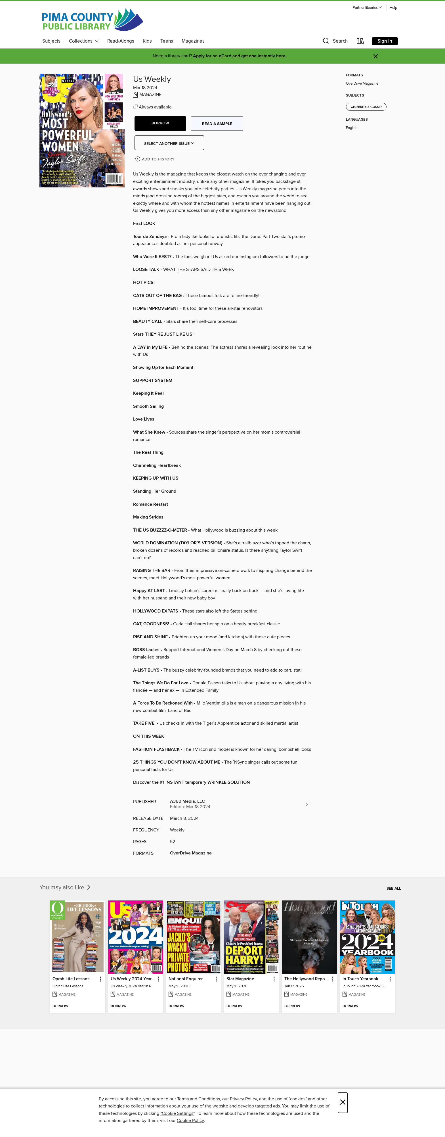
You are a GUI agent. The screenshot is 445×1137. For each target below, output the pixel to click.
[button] (367, 8)
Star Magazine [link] (240, 979)
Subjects (51, 41)
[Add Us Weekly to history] (155, 159)
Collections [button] (84, 41)
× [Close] (342, 1103)
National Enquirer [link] (186, 979)
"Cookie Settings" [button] (177, 1113)
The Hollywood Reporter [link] (306, 979)
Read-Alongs (120, 41)
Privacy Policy (243, 1099)
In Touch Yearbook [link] (360, 979)
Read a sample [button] (217, 123)
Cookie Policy (190, 1120)
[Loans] (360, 42)
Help (393, 8)
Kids (147, 41)
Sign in (384, 41)
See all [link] (394, 888)
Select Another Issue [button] (169, 143)
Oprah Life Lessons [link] (71, 979)
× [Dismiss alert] (376, 56)
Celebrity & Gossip (366, 107)
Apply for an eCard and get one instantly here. (240, 56)
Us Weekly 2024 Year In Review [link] (133, 979)
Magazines (193, 41)
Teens (166, 41)
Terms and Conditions (198, 1099)
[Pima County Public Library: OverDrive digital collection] (93, 19)
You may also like (65, 887)
